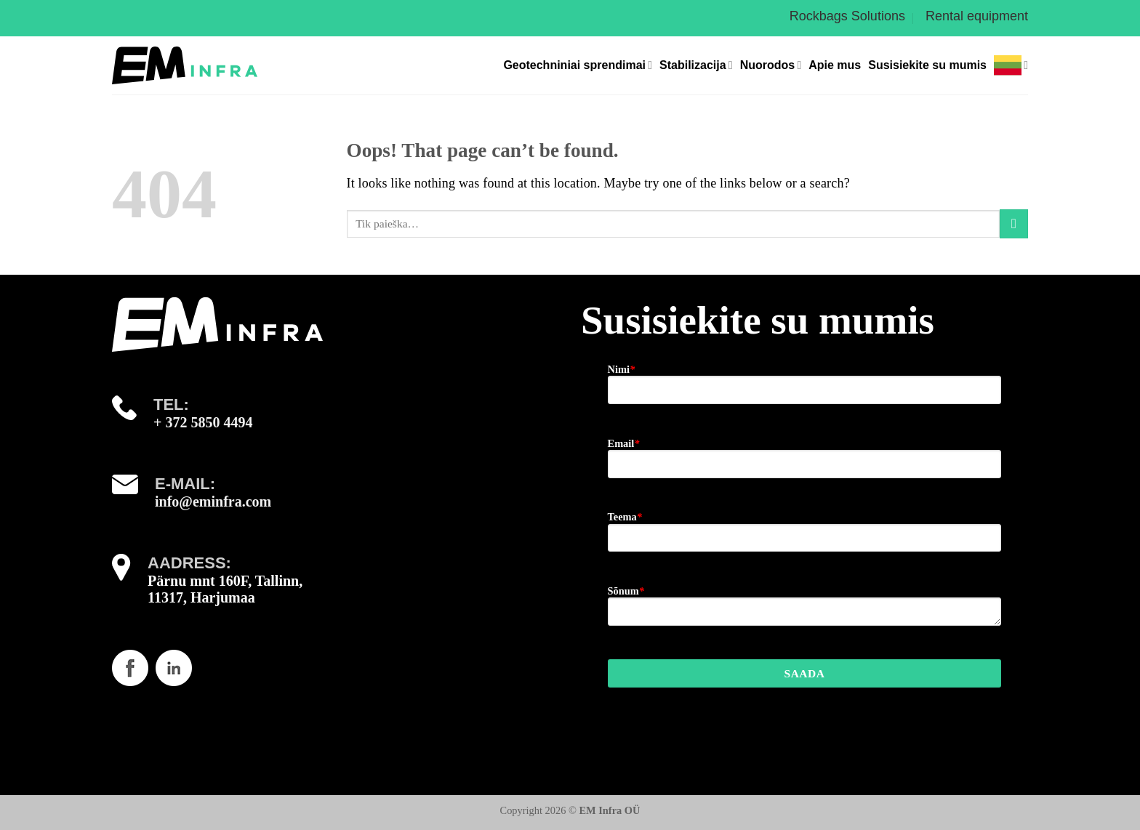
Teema (625, 517)
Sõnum (626, 591)
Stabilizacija (696, 65)
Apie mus (834, 65)
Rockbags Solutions (847, 16)
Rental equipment (977, 16)
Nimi (621, 369)
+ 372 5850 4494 (202, 422)
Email (624, 443)
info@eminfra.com (213, 501)
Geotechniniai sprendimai (577, 65)
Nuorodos (771, 65)
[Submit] (1014, 223)
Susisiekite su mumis (927, 65)
